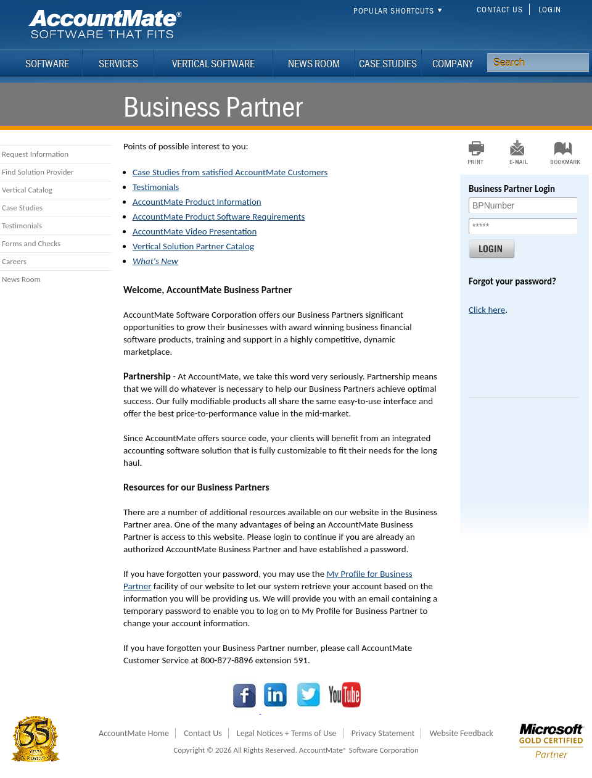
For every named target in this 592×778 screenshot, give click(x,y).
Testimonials (22, 225)
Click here (487, 309)
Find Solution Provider (38, 171)
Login (549, 9)
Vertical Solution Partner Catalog (193, 246)
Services (118, 63)
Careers (14, 261)
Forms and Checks (31, 243)
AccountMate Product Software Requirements (219, 216)
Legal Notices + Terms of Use (287, 733)
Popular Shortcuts (399, 10)
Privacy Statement (383, 733)
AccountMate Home (134, 733)
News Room (314, 63)
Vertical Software (213, 63)
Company (452, 63)
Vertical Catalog (27, 189)
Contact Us (500, 9)
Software (47, 63)
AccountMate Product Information (197, 201)
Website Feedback (461, 733)
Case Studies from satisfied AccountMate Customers (230, 172)
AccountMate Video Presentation (195, 231)
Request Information (35, 154)
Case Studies (388, 63)
